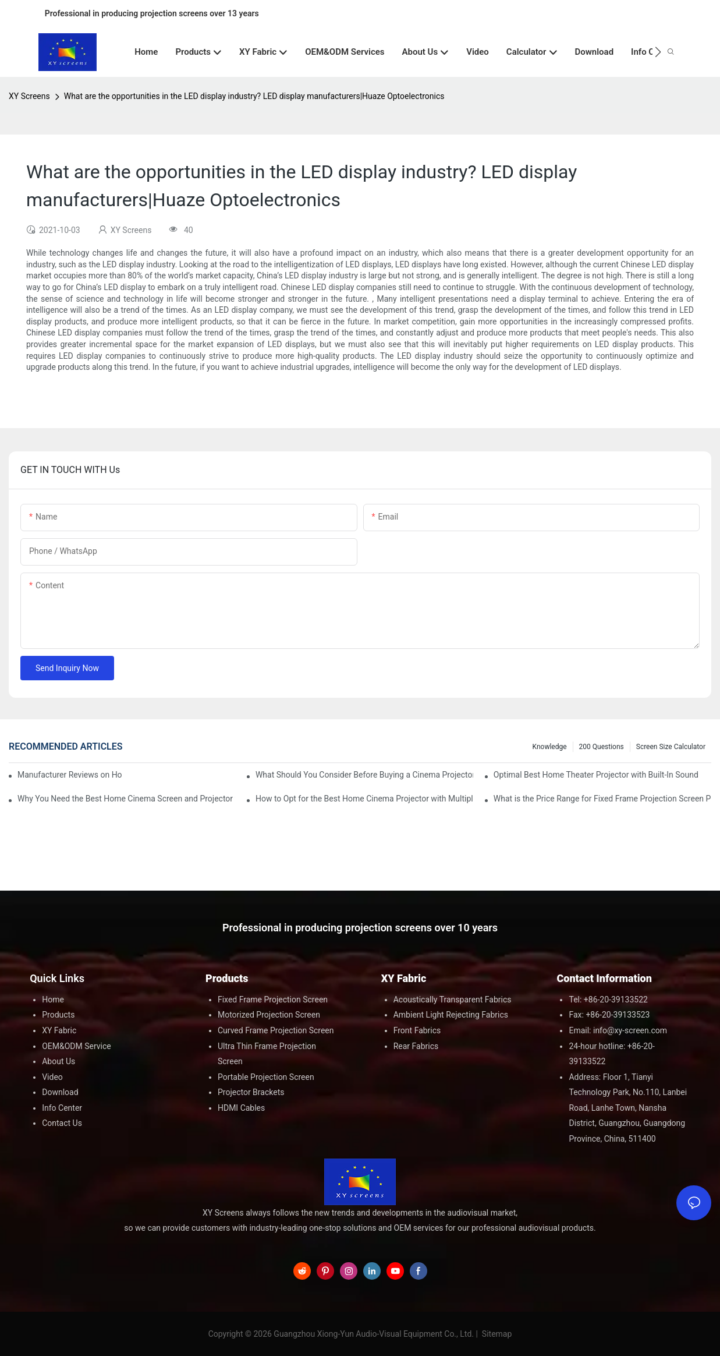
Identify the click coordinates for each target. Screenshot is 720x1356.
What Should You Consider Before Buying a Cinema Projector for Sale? (364, 774)
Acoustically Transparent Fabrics (452, 999)
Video (52, 1077)
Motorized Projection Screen (269, 1014)
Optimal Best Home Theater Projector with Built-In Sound (596, 774)
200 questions (601, 747)
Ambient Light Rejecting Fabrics (450, 1014)
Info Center (62, 1108)
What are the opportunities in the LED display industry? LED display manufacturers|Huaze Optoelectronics (254, 96)
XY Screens (29, 96)
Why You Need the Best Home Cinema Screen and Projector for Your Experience (126, 798)
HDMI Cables (241, 1108)
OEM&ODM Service (76, 1046)
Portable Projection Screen (266, 1077)
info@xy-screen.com (630, 1030)
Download (60, 1092)
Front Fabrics (417, 1030)
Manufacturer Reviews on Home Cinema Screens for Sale (69, 774)
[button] (658, 52)
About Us (58, 1061)
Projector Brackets (251, 1092)
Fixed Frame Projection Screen (273, 999)
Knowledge (550, 747)
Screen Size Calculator (670, 747)
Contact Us (62, 1123)
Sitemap (496, 1334)
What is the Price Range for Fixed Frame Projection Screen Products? (602, 798)
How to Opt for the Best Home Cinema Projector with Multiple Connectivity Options (364, 798)
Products (58, 1014)
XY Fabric (59, 1030)
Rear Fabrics (416, 1046)
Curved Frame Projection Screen (276, 1030)
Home (53, 999)
